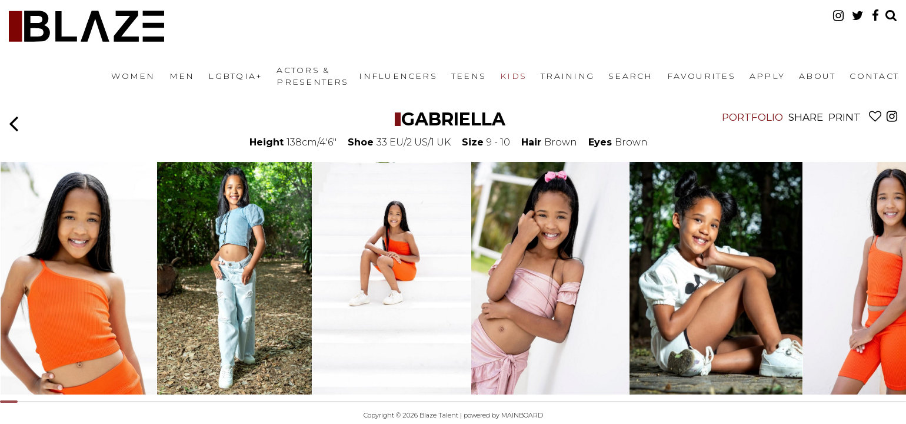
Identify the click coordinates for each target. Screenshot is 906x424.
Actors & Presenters (312, 76)
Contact (874, 76)
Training (567, 76)
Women (133, 76)
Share (805, 117)
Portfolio (752, 117)
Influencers (398, 76)
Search (630, 76)
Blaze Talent (86, 26)
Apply (767, 76)
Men (182, 76)
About (817, 76)
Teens (468, 76)
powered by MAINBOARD (503, 415)
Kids (513, 76)
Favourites (701, 76)
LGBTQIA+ (235, 76)
